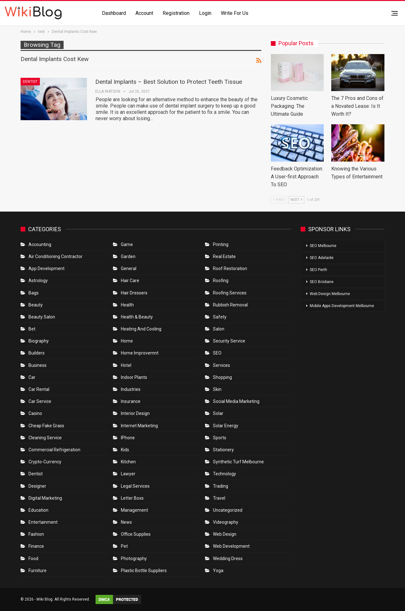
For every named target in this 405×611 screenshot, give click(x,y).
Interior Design (135, 413)
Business (37, 365)
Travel (219, 498)
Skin (217, 389)
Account (144, 13)
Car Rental (38, 389)
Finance (36, 546)
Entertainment (43, 522)
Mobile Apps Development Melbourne (342, 306)
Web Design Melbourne (330, 294)
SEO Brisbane (321, 282)
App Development (46, 268)
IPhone (128, 437)
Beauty (35, 304)
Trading (220, 486)
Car (31, 377)
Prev (279, 200)
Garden (128, 256)
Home (127, 340)
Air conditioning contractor (55, 256)
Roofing (220, 280)
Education (38, 510)
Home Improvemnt (140, 352)
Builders (36, 352)
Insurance (130, 401)
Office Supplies (136, 534)
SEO (217, 352)
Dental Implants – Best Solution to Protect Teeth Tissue (168, 81)
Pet (124, 546)
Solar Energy (225, 425)
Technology (224, 473)
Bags (33, 292)
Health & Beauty (137, 316)
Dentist (30, 81)
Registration (176, 13)
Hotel (126, 365)
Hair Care (130, 280)
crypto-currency (44, 461)
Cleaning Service (45, 437)
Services (221, 365)
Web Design (224, 534)
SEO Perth (318, 270)
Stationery (223, 449)
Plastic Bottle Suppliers (144, 570)
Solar (218, 413)
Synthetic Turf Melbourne (238, 461)
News (126, 522)
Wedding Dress (228, 558)
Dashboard (114, 13)
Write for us (234, 13)
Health (127, 304)
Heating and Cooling (141, 328)
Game (127, 244)
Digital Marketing (45, 498)
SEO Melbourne (323, 246)
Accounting (39, 244)
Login (205, 13)
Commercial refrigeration (54, 449)
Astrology (38, 280)
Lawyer (128, 473)
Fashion (36, 534)
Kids (125, 449)
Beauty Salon (41, 316)
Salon (218, 328)
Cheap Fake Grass (46, 425)
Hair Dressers (134, 292)
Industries (130, 389)
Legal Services (135, 486)
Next (296, 200)
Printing (220, 244)
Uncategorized (227, 510)
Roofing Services (229, 292)
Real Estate (224, 256)
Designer (37, 486)
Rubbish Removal (230, 304)
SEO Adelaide (321, 258)
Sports (219, 437)
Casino (35, 413)
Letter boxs (132, 498)
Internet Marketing (139, 425)
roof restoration (230, 268)
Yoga (218, 570)
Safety (220, 316)
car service (39, 401)
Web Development (231, 546)
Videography (225, 522)
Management (134, 510)
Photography (134, 558)
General (128, 268)
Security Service (229, 340)
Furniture (37, 570)
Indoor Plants (134, 377)
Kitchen (128, 461)
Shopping (222, 377)
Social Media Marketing (236, 401)
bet (31, 328)
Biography (38, 340)
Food (33, 558)
